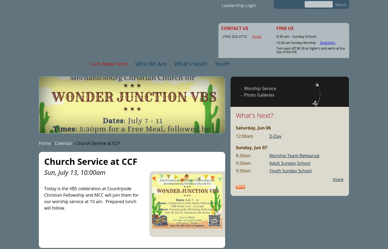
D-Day (275, 136)
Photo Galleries (259, 95)
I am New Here (108, 63)
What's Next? (190, 63)
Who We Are (150, 63)
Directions (327, 42)
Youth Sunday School (290, 171)
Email (256, 36)
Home (45, 143)
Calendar (63, 143)
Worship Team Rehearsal (294, 156)
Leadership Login (239, 5)
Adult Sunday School (289, 163)
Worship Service (260, 88)
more (338, 179)
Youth (222, 63)
